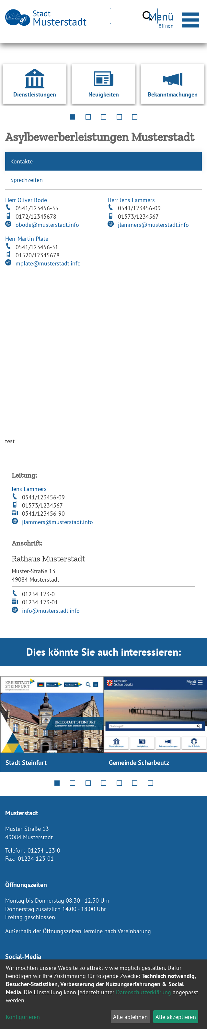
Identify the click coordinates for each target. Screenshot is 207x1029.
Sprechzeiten (26, 180)
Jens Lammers (29, 489)
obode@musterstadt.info (47, 224)
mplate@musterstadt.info (48, 263)
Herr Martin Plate (26, 238)
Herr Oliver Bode (26, 200)
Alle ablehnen (130, 1017)
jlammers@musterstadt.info (153, 224)
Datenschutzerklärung (143, 992)
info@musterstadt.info (51, 610)
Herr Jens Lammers (131, 200)
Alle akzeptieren (175, 1017)
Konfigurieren (23, 1017)
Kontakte (21, 161)
